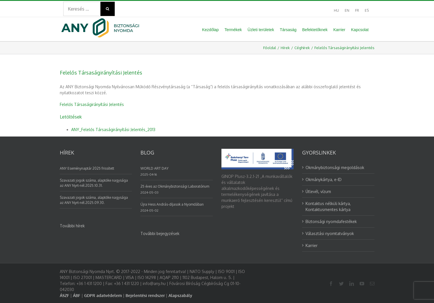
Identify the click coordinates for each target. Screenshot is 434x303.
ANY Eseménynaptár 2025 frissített (87, 168)
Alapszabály (180, 295)
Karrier (312, 245)
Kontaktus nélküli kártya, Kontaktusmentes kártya (328, 206)
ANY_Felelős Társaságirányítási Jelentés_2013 (113, 129)
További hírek (72, 225)
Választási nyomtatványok (330, 233)
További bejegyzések (159, 233)
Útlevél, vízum (318, 191)
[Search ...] (81, 9)
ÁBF (76, 295)
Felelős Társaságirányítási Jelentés (92, 104)
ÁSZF (64, 295)
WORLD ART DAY (154, 168)
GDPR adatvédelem (103, 295)
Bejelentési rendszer (145, 295)
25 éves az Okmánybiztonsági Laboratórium (174, 186)
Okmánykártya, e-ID (324, 179)
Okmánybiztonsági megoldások (335, 167)
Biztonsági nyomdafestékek (331, 221)
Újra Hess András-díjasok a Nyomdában (172, 204)
